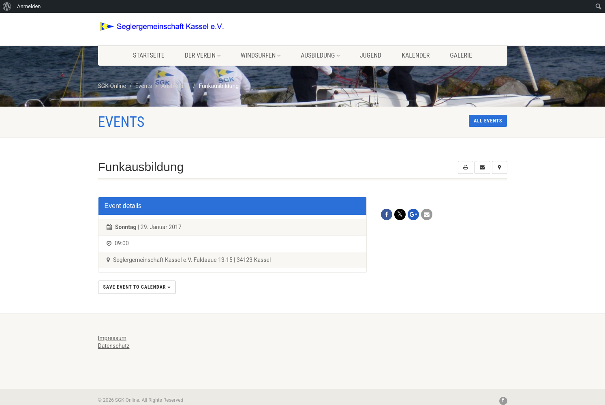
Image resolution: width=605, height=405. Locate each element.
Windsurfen (260, 55)
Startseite (149, 55)
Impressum (112, 338)
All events (488, 121)
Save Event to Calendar (137, 287)
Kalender (416, 55)
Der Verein (202, 55)
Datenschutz (114, 346)
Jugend (370, 55)
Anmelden (29, 6)
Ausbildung (320, 55)
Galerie (461, 55)
